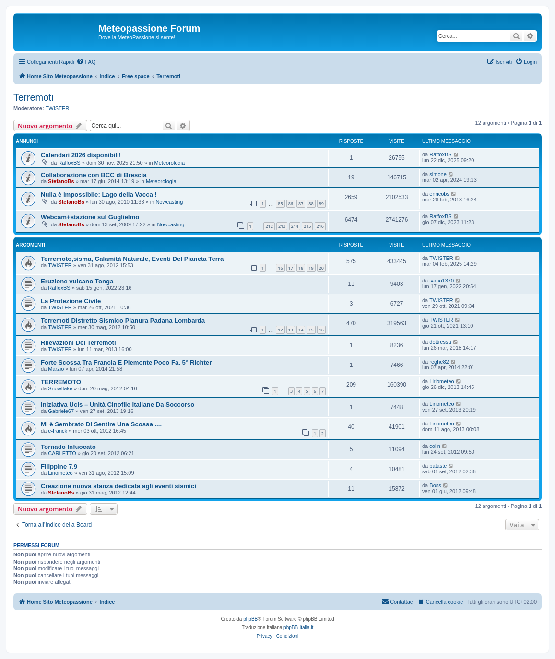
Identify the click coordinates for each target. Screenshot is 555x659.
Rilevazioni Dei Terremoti (78, 342)
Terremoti (33, 97)
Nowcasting (169, 202)
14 (300, 330)
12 (280, 330)
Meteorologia (169, 162)
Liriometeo (441, 381)
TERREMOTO (61, 382)
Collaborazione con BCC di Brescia (94, 174)
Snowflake (60, 388)
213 (281, 226)
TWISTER (58, 108)
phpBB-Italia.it (298, 627)
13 (290, 330)
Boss (435, 485)
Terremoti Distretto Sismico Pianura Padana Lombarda (123, 320)
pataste (438, 466)
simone (437, 174)
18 (300, 268)
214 (294, 226)
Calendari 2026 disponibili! (81, 155)
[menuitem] (85, 62)
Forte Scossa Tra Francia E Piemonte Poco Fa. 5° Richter (126, 362)
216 (320, 226)
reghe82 (439, 362)
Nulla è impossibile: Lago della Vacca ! (99, 194)
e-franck (57, 431)
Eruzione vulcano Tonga (77, 281)
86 (290, 203)
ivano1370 (441, 280)
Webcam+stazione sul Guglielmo (90, 217)
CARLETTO (62, 453)
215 (307, 226)
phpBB (250, 619)
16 (280, 268)
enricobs (439, 194)
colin (434, 446)
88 (310, 203)
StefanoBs (61, 181)
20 (321, 268)
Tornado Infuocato (68, 446)
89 (321, 203)
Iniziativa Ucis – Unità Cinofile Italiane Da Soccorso (117, 404)
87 (300, 203)
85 (280, 203)
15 (310, 330)
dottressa (440, 342)
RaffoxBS (69, 162)
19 (310, 268)
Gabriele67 (61, 411)
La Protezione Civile (71, 301)
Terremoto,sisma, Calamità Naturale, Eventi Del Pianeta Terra (132, 258)
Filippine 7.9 (59, 466)
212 (268, 226)
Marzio (56, 369)
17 (290, 268)
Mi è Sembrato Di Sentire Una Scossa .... (101, 424)
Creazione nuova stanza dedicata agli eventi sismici (118, 486)
